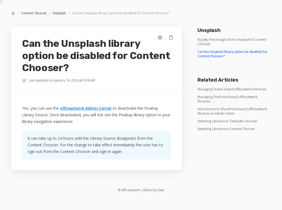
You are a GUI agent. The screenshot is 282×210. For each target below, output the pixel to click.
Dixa (161, 190)
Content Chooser (34, 13)
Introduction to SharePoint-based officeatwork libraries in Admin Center (232, 111)
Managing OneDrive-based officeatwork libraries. (227, 99)
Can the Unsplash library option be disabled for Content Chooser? (121, 13)
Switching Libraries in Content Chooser (226, 129)
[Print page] (160, 37)
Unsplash (59, 13)
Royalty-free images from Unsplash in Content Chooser (231, 41)
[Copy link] (171, 37)
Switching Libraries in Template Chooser (227, 121)
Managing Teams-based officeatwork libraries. (232, 89)
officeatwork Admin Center (86, 108)
